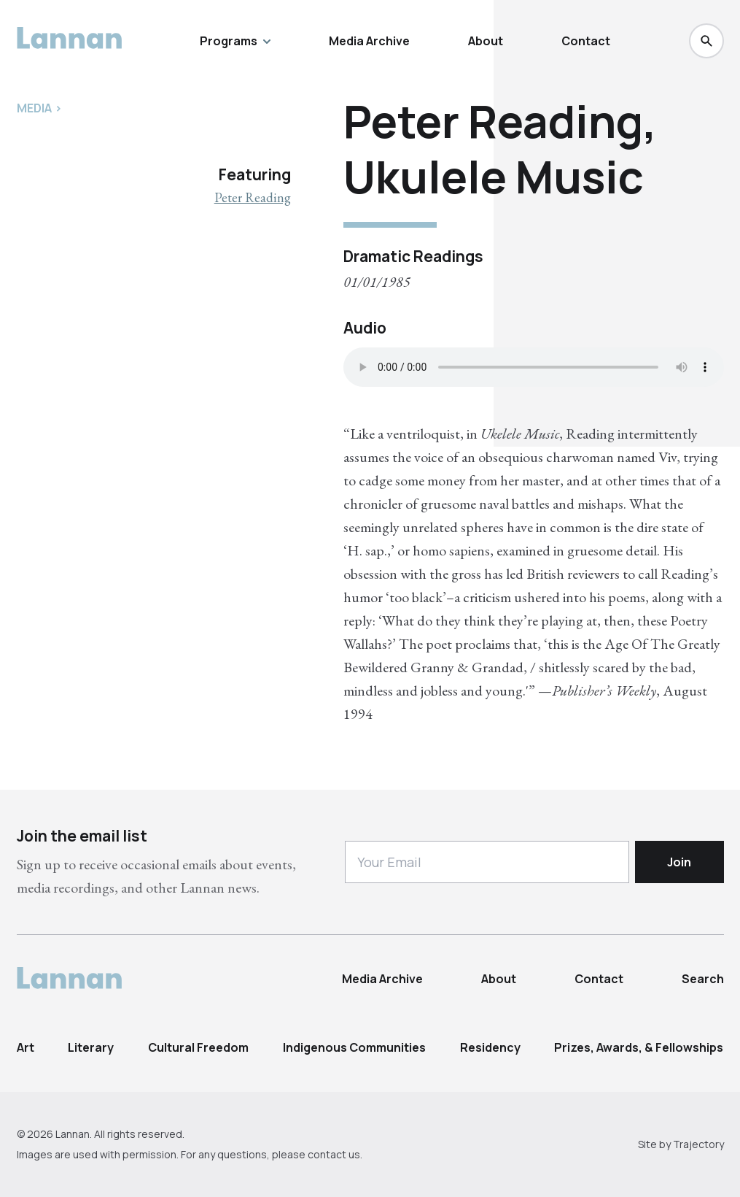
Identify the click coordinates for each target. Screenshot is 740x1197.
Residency (490, 1047)
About (485, 41)
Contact (585, 41)
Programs (235, 41)
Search (703, 979)
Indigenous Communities (354, 1047)
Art (25, 1047)
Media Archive (369, 41)
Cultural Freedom (198, 1047)
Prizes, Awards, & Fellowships (638, 1047)
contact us (334, 1154)
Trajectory (698, 1144)
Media (34, 108)
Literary (91, 1047)
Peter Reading (252, 197)
